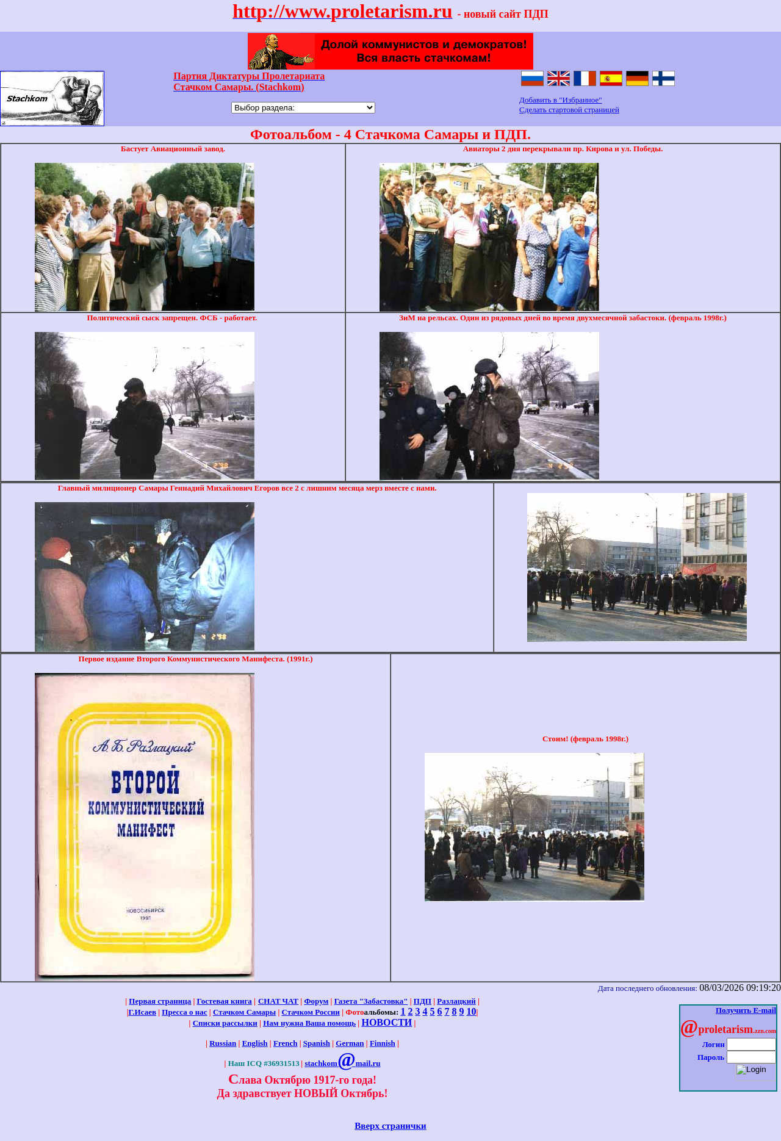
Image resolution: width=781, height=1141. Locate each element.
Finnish (382, 1043)
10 (472, 1011)
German (350, 1043)
